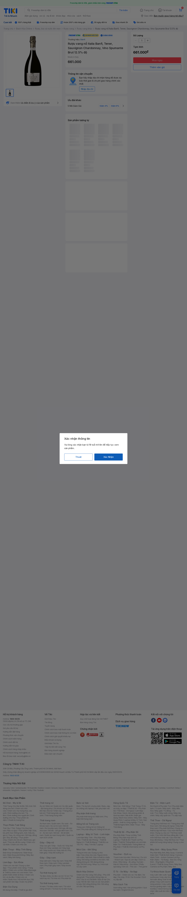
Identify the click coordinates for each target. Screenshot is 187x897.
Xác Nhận (108, 457)
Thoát (78, 457)
